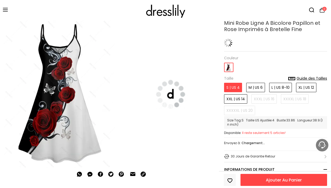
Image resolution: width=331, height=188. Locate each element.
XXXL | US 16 (264, 99)
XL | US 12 (306, 87)
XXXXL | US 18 (294, 99)
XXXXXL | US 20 (239, 110)
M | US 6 (256, 87)
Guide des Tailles (307, 78)
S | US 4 (233, 87)
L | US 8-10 (281, 87)
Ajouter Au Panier (284, 180)
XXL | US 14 (235, 99)
